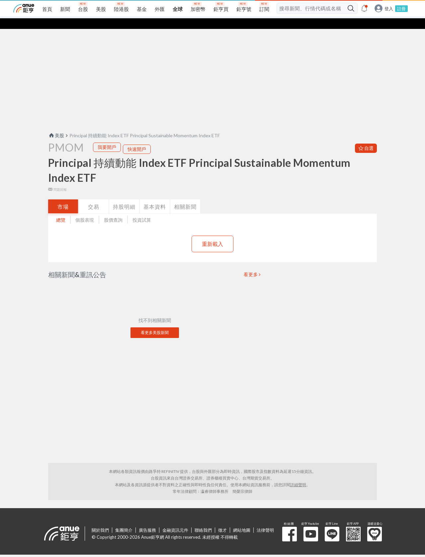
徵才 (222, 519)
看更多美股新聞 (155, 321)
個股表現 (84, 209)
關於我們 (100, 519)
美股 (56, 125)
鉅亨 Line (332, 523)
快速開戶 (137, 138)
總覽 (60, 209)
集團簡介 (123, 519)
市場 (63, 196)
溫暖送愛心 (374, 523)
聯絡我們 (203, 519)
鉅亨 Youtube (310, 523)
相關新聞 (185, 196)
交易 (93, 196)
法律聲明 (265, 519)
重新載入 (212, 233)
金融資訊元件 (175, 519)
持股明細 (124, 196)
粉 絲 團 (289, 523)
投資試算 (141, 209)
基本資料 (154, 196)
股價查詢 (113, 209)
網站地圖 (241, 519)
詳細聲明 (298, 474)
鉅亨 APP (353, 523)
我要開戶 (107, 136)
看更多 (251, 264)
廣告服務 (147, 519)
